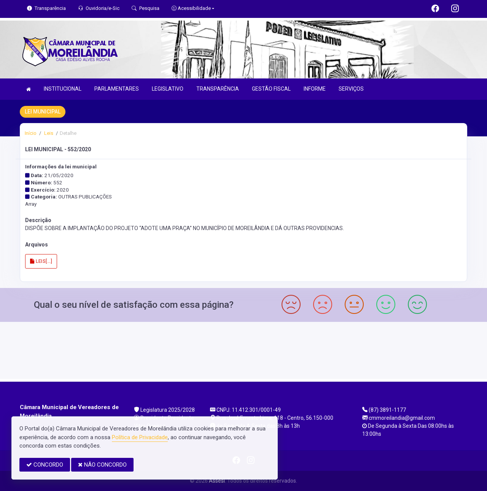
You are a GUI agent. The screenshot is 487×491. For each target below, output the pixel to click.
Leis (48, 133)
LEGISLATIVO (167, 89)
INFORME (315, 89)
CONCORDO (44, 464)
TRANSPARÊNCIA (217, 89)
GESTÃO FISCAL (271, 89)
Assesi (217, 481)
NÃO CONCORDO (102, 464)
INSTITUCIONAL (62, 89)
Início (31, 133)
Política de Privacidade (140, 437)
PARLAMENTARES (116, 89)
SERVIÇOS (351, 89)
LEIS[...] (41, 261)
